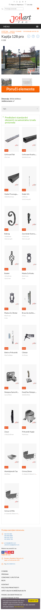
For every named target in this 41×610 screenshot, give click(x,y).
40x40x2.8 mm (26, 157)
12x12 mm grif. (26, 199)
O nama (4, 571)
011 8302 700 (8, 539)
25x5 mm (7, 157)
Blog (3, 580)
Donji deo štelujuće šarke (31, 392)
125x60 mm (7, 276)
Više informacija (19, 607)
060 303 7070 (8, 537)
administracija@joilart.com (11, 545)
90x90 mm (25, 434)
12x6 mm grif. (8, 239)
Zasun (6, 432)
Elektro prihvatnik (11, 352)
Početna (4, 31)
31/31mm (25, 355)
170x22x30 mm (9, 434)
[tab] (20, 120)
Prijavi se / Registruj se (16, 4)
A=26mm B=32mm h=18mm (30, 474)
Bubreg (7, 234)
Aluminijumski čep (11, 471)
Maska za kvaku (28, 273)
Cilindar (25, 352)
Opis (4, 109)
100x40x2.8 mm (9, 197)
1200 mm (24, 197)
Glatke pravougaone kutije (14, 194)
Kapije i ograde (16, 31)
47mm (24, 315)
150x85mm (7, 236)
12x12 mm (7, 278)
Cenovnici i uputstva (10, 577)
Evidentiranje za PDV (10, 598)
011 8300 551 (11, 564)
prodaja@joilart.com (10, 543)
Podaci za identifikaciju (11, 595)
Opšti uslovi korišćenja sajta (13, 591)
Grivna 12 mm (9, 511)
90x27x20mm (8, 355)
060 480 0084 (8, 535)
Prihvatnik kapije (28, 432)
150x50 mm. (25, 236)
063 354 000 (8, 534)
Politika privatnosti (10, 587)
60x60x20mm (26, 395)
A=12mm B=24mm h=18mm (12, 513)
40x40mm (7, 474)
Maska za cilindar (10, 313)
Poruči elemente (20, 89)
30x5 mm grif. (26, 239)
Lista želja (28, 4)
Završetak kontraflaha (30, 234)
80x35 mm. (25, 276)
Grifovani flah (9, 155)
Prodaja (4, 574)
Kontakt (5, 584)
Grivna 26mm (27, 471)
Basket (6, 273)
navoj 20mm (8, 395)
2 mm (23, 278)
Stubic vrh (25, 194)
